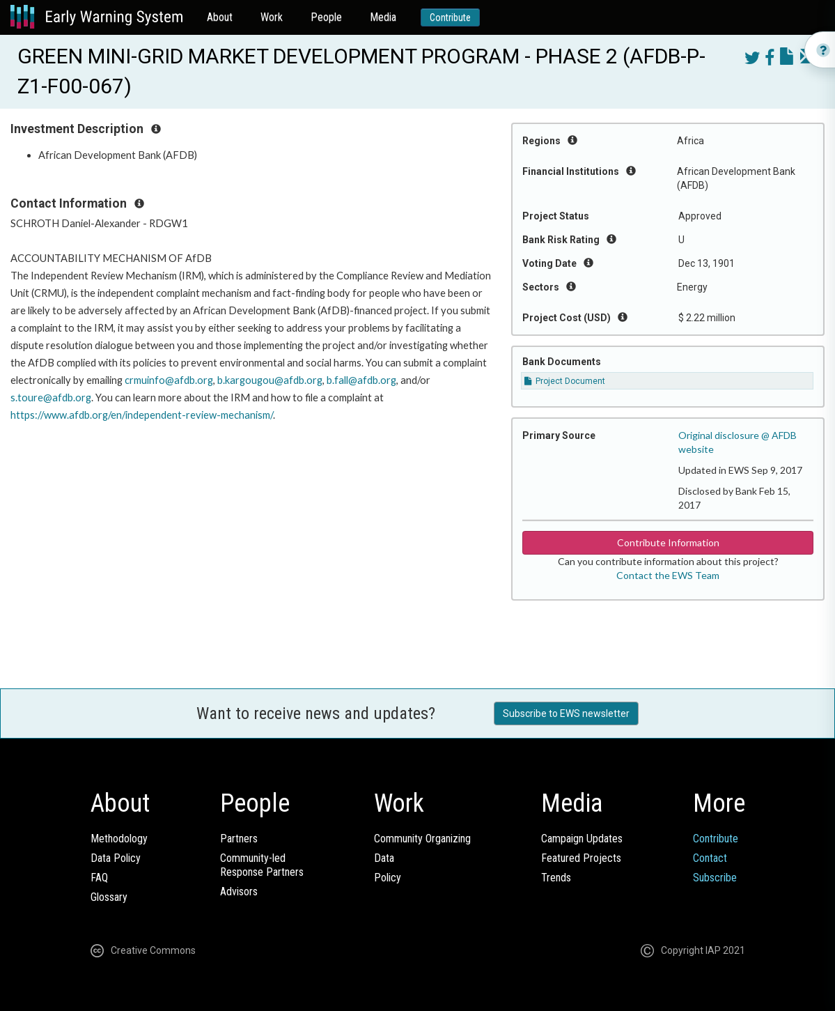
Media (383, 17)
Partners (239, 838)
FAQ (99, 877)
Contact (710, 858)
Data (384, 858)
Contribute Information (668, 542)
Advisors (239, 891)
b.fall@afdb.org (361, 380)
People (326, 17)
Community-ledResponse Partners (262, 865)
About (220, 17)
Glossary (109, 897)
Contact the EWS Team (667, 575)
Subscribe (715, 877)
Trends (556, 877)
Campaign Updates (582, 838)
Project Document (564, 381)
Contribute (450, 17)
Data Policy (116, 858)
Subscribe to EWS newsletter (566, 713)
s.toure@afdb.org (50, 397)
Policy (387, 877)
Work (271, 17)
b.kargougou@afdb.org (269, 380)
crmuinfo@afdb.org (169, 380)
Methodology (119, 838)
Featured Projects (581, 858)
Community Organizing (422, 838)
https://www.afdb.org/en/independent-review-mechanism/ (141, 415)
